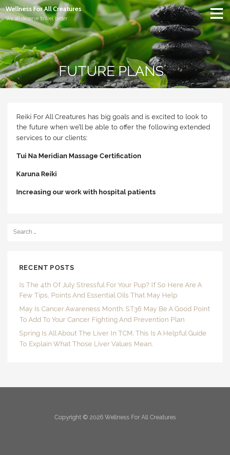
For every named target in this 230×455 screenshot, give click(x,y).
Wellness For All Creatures (43, 9)
